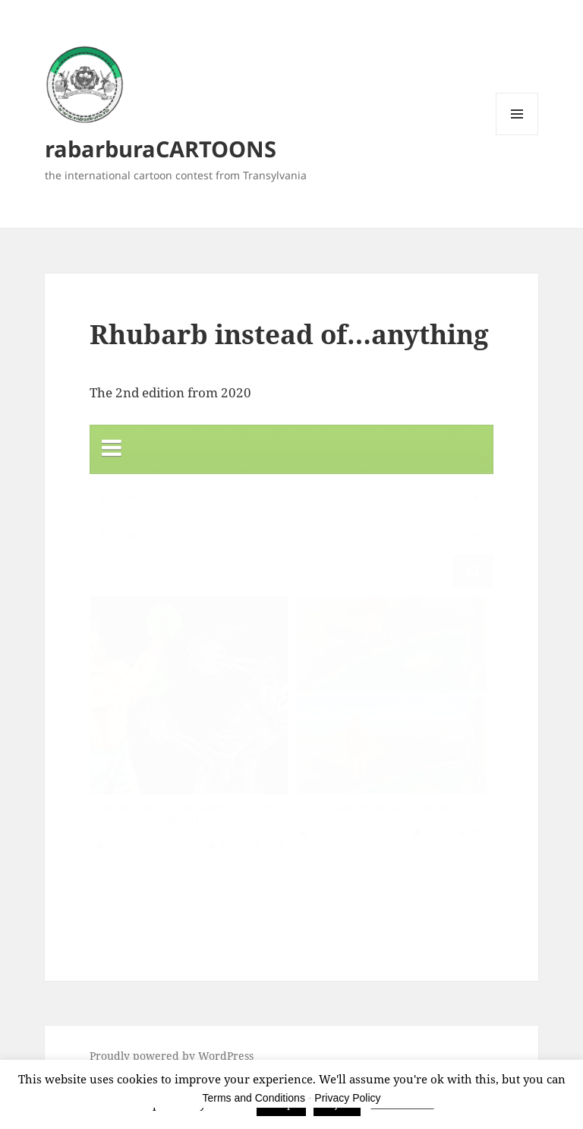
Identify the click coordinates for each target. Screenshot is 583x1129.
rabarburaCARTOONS (160, 148)
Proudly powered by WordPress (172, 1055)
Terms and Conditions (254, 1098)
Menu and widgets (517, 134)
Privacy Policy (347, 1098)
